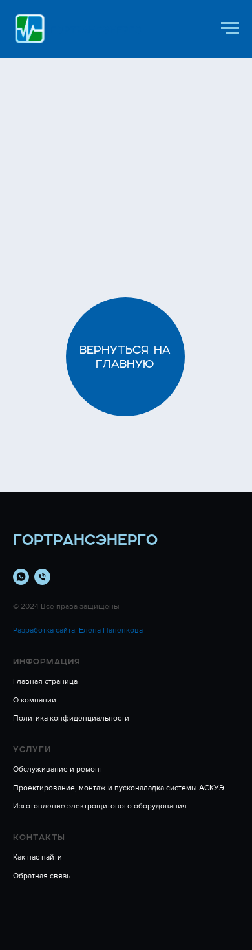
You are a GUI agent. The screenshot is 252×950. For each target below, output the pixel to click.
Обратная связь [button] (41, 876)
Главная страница (45, 681)
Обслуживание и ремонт (58, 769)
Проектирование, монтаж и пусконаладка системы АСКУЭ (118, 788)
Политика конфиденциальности (71, 718)
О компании (34, 700)
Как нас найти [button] (37, 857)
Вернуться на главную (125, 357)
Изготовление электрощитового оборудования (100, 806)
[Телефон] (42, 577)
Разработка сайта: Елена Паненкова (78, 630)
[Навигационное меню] (230, 28)
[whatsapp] (21, 577)
